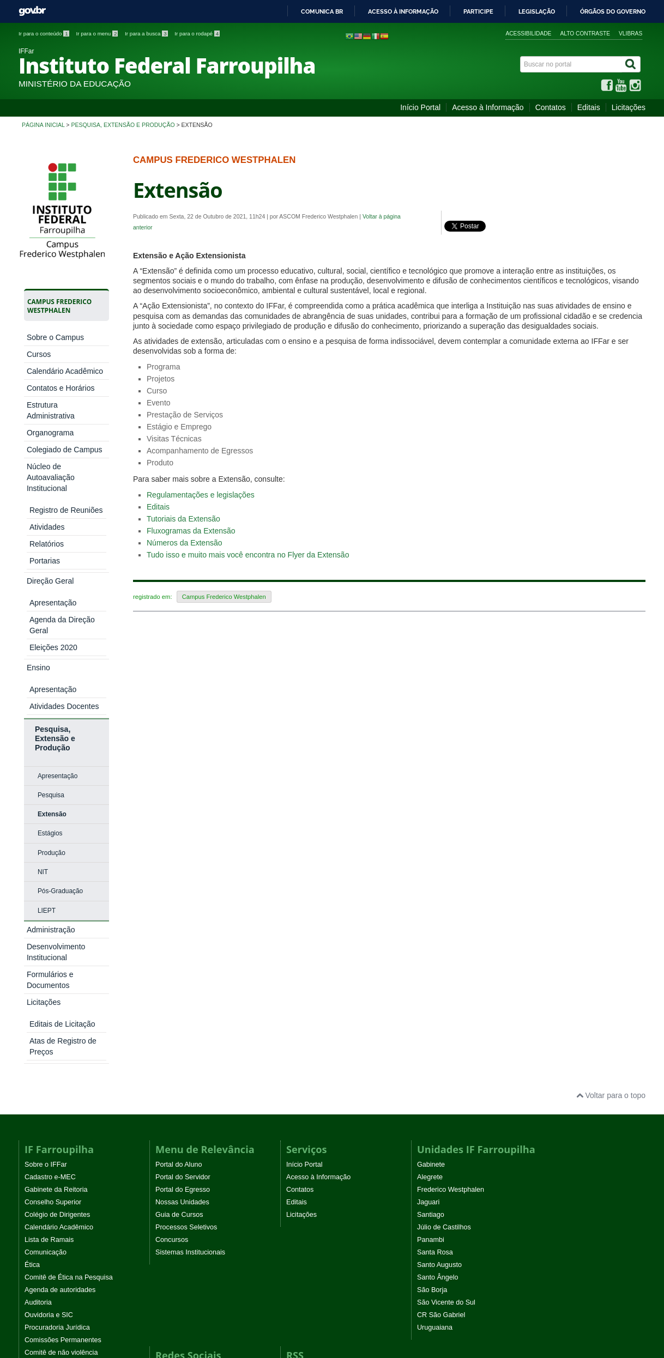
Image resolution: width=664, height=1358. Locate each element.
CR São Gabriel (441, 1074)
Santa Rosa (435, 1012)
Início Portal (420, 107)
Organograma (50, 432)
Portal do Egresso (182, 949)
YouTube (169, 1143)
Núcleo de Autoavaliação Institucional (51, 477)
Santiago (430, 974)
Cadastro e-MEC (50, 937)
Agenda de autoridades (60, 1049)
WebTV (36, 1150)
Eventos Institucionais (58, 1125)
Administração (51, 742)
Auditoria (38, 1062)
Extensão (52, 626)
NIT (43, 684)
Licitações (628, 107)
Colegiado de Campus (64, 449)
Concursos (171, 999)
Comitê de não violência (61, 1112)
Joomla (165, 1302)
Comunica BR (322, 11)
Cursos (39, 354)
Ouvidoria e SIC (49, 1074)
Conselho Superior (53, 962)
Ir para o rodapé (197, 34)
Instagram (170, 1156)
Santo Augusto (439, 1024)
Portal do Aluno (178, 924)
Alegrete (430, 937)
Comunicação (46, 1012)
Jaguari (428, 962)
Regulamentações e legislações (201, 494)
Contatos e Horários (61, 388)
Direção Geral (50, 505)
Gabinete (431, 924)
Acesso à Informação (488, 107)
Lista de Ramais (49, 999)
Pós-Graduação (60, 703)
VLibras (630, 34)
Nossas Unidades (182, 962)
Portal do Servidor (182, 937)
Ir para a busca (147, 34)
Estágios (50, 646)
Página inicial (43, 125)
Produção (51, 665)
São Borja (432, 1049)
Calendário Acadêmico (65, 371)
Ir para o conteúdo (44, 34)
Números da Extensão (184, 542)
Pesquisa (51, 607)
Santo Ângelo (437, 1037)
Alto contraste (585, 34)
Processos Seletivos (186, 987)
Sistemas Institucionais (190, 1012)
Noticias (298, 1131)
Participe (478, 11)
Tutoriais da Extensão (183, 518)
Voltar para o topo (610, 855)
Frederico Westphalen (450, 949)
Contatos (550, 107)
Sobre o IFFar (46, 924)
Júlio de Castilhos (444, 987)
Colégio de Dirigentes (57, 974)
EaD (293, 1156)
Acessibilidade (528, 34)
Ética (32, 1024)
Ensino (38, 522)
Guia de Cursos (179, 974)
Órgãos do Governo (612, 11)
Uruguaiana (434, 1087)
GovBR (32, 11)
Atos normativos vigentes (63, 1137)
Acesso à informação (403, 11)
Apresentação (57, 588)
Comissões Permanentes (63, 1100)
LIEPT (47, 723)
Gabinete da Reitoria (56, 949)
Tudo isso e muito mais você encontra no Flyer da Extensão (248, 554)
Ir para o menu (97, 34)
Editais (588, 107)
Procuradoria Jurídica (57, 1087)
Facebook (170, 1131)
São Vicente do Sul (446, 1062)
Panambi (430, 999)
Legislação (536, 11)
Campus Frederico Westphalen (224, 596)
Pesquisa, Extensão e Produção (122, 125)
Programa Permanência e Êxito (72, 1162)
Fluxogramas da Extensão (191, 530)
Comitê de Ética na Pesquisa (69, 1037)
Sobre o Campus (55, 337)
